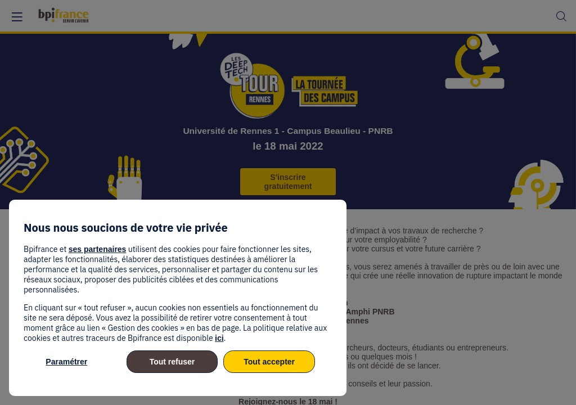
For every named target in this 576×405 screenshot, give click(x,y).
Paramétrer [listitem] (66, 361)
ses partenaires (98, 249)
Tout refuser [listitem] (172, 361)
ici (219, 338)
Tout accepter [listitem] (269, 361)
